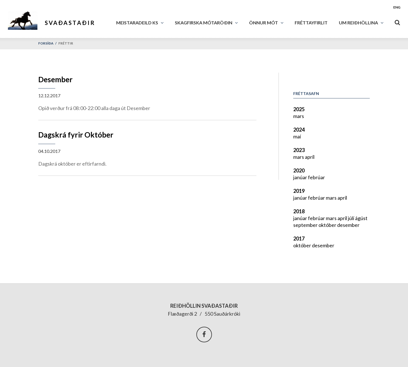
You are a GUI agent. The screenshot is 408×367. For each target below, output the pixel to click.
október (327, 225)
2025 (299, 109)
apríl (309, 157)
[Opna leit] (397, 21)
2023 (299, 150)
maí (297, 136)
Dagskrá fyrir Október (75, 134)
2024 (299, 129)
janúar (300, 177)
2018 (299, 211)
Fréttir (65, 43)
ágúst (361, 218)
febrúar (316, 177)
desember (348, 225)
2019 (299, 191)
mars (298, 116)
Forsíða (46, 43)
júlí (351, 218)
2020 (299, 170)
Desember (55, 79)
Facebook (204, 334)
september (305, 225)
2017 (299, 238)
